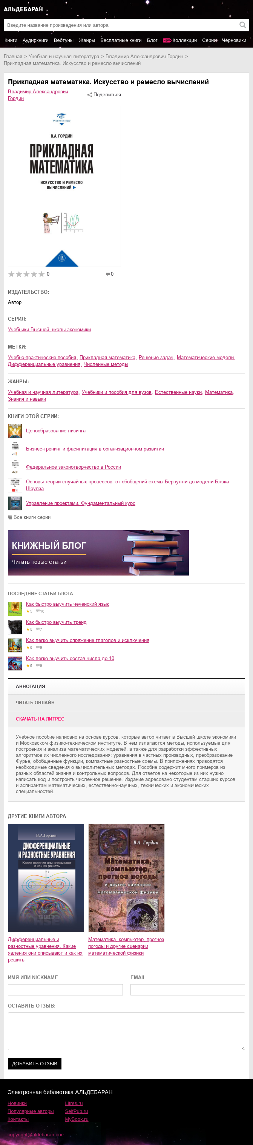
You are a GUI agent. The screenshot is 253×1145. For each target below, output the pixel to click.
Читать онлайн (35, 702)
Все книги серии (32, 517)
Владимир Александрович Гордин (144, 56)
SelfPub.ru (76, 1111)
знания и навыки (27, 399)
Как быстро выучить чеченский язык (67, 604)
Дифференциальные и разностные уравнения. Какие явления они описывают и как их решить (45, 950)
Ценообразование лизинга (56, 431)
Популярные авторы (31, 1111)
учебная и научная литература (64, 56)
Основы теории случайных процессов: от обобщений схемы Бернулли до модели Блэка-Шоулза (128, 485)
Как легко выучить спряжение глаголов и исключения (87, 640)
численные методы (106, 364)
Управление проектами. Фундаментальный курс (80, 503)
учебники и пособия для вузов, (117, 392)
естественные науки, (179, 392)
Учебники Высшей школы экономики (49, 329)
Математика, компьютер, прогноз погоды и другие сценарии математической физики (126, 946)
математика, (219, 392)
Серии (209, 40)
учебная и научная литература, (44, 392)
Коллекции (185, 40)
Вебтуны (64, 40)
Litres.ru (74, 1103)
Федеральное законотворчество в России (73, 467)
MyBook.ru (77, 1119)
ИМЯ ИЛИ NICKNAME (33, 977)
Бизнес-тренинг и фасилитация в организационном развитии (95, 449)
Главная (13, 56)
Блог (152, 40)
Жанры (87, 40)
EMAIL (138, 977)
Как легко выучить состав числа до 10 (70, 658)
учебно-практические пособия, (43, 357)
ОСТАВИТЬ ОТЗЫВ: (31, 1006)
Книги (11, 40)
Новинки (17, 1103)
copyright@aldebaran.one (36, 1134)
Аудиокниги (36, 40)
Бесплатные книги (120, 40)
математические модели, (206, 357)
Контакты (18, 1119)
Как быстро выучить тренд (56, 622)
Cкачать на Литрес (40, 719)
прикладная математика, (108, 357)
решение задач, (157, 357)
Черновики (234, 40)
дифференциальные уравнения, (45, 364)
